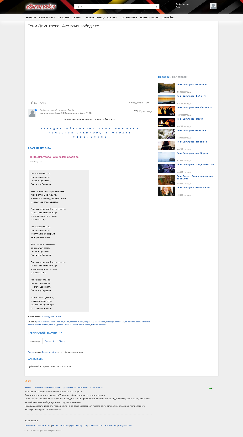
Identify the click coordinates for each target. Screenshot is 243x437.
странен (52, 325)
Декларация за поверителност (75, 387)
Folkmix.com (110, 425)
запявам (102, 325)
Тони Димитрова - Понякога (191, 130)
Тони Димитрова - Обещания (192, 84)
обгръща (110, 322)
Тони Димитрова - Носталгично (193, 187)
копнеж (45, 325)
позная (60, 322)
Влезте (31, 352)
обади (53, 322)
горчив (38, 325)
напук (81, 325)
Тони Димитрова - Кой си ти (191, 96)
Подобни (163, 77)
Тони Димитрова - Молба (190, 119)
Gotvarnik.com (44, 425)
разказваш (119, 322)
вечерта (46, 322)
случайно (146, 322)
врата (95, 322)
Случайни (168, 17)
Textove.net (30, 425)
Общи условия (96, 387)
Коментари (35, 341)
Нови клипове (149, 17)
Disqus (62, 341)
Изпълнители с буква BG (52, 113)
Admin (71, 110)
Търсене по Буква (69, 17)
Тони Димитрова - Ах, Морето (192, 153)
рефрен (60, 325)
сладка (31, 325)
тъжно (80, 322)
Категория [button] (47, 17)
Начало (31, 17)
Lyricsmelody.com (78, 425)
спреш (87, 325)
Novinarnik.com (96, 425)
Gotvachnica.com (60, 425)
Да (34, 103)
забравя (87, 322)
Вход (178, 7)
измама (94, 325)
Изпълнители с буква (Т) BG (78, 113)
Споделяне (135, 103)
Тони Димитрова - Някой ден (192, 142)
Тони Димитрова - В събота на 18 (194, 107)
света (138, 322)
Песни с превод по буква (101, 17)
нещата (102, 322)
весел (75, 325)
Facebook (49, 341)
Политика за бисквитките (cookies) (47, 387)
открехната (130, 322)
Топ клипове (129, 17)
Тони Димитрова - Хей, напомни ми (195, 164)
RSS (28, 381)
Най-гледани (180, 77)
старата (73, 322)
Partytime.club (125, 425)
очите (66, 322)
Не (43, 103)
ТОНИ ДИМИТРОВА (51, 316)
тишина (68, 325)
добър (39, 322)
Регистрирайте (49, 352)
